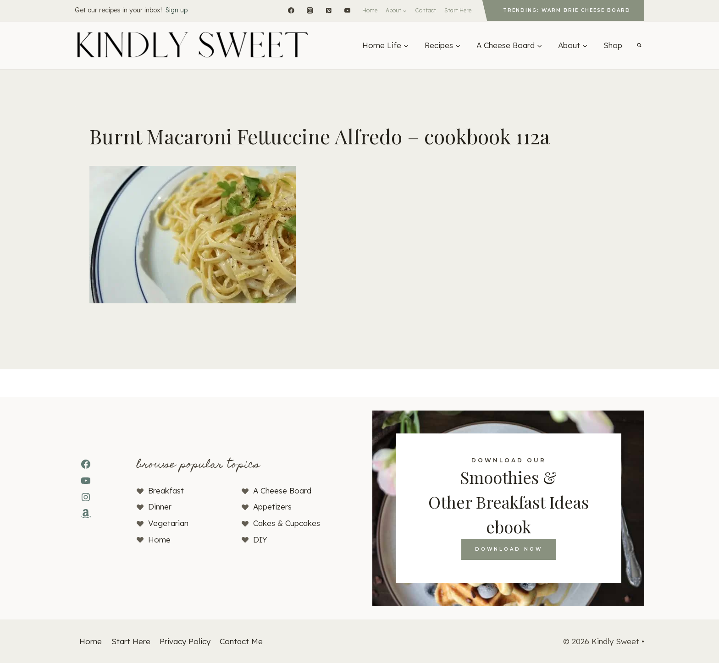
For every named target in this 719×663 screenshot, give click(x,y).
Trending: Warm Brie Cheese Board (567, 10)
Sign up (177, 10)
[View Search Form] (639, 45)
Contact (425, 10)
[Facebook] (291, 10)
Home (369, 10)
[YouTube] (347, 10)
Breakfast (166, 490)
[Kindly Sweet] (192, 45)
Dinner (159, 506)
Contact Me (241, 641)
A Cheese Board (282, 490)
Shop (612, 45)
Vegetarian (168, 523)
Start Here (457, 10)
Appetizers (272, 506)
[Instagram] (310, 10)
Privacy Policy (185, 641)
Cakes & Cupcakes (286, 523)
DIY (260, 539)
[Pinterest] (328, 10)
